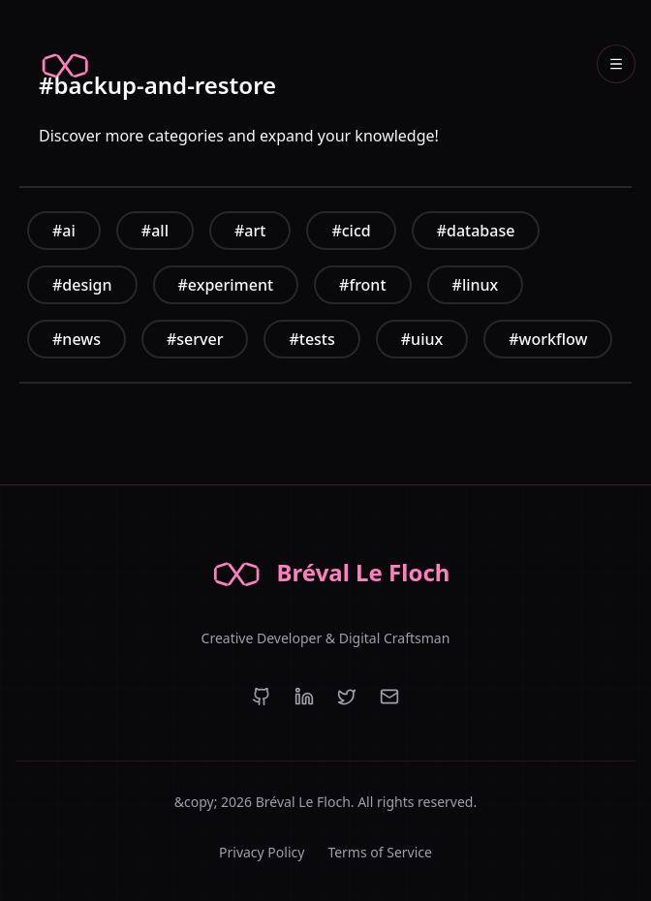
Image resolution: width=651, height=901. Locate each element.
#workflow (548, 339)
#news (76, 339)
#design (82, 284)
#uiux (422, 339)
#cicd (350, 230)
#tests (311, 339)
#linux (475, 284)
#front (362, 284)
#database (476, 230)
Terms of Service (379, 852)
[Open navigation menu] (616, 64)
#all (155, 230)
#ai (64, 230)
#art (249, 230)
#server (195, 339)
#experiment (226, 284)
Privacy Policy (261, 852)
